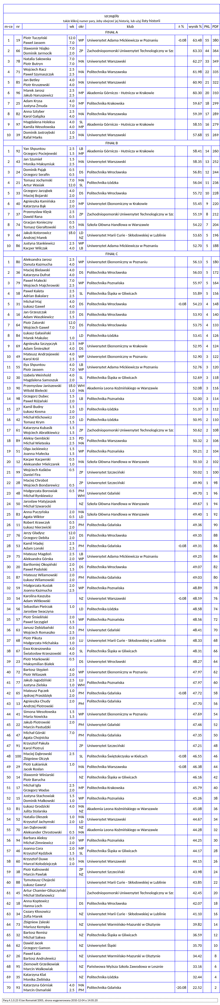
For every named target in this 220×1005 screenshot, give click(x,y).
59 (18, 587)
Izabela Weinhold (37, 375)
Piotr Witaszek (34, 674)
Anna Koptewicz (36, 900)
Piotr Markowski (36, 659)
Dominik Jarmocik (37, 53)
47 (18, 735)
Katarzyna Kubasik (37, 427)
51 (18, 451)
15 (18, 798)
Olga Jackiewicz (35, 448)
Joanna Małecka (36, 453)
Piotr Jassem (33, 369)
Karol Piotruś (33, 748)
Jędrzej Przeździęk (37, 695)
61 (18, 430)
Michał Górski (34, 732)
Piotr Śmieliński (35, 617)
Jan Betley (31, 79)
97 (18, 124)
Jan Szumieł (32, 159)
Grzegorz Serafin (36, 174)
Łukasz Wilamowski (38, 579)
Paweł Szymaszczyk (38, 74)
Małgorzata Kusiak (38, 585)
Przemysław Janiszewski (42, 385)
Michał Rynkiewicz (38, 495)
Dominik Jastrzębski (39, 132)
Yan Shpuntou (34, 148)
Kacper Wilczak (35, 248)
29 (18, 766)
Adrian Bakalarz (35, 295)
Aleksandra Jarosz (37, 259)
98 (18, 398)
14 (18, 777)
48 (18, 493)
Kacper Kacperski (36, 459)
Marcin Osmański (37, 989)
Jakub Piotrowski (36, 722)
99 (18, 472)
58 (18, 293)
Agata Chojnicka (36, 737)
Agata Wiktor (33, 516)
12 (18, 461)
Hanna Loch (32, 905)
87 (18, 577)
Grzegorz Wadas (36, 790)
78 (18, 61)
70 (18, 829)
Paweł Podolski (35, 569)
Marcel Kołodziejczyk (40, 863)
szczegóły (111, 15)
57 (18, 619)
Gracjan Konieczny (38, 222)
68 (18, 640)
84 (18, 335)
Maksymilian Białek (38, 663)
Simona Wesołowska (39, 711)
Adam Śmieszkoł (36, 348)
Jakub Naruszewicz (38, 95)
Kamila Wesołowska (39, 126)
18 (18, 903)
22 (18, 724)
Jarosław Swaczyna (38, 611)
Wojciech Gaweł (36, 327)
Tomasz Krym (33, 422)
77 (18, 682)
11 (18, 524)
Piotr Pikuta (32, 638)
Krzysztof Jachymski (39, 821)
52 (18, 819)
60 (18, 861)
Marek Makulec (35, 337)
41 (18, 714)
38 (18, 871)
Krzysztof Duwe (35, 858)
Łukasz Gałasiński (37, 333)
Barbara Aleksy (35, 837)
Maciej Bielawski (36, 269)
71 (18, 71)
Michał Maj (32, 301)
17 (18, 787)
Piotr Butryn (33, 63)
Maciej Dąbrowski (37, 753)
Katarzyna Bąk (34, 206)
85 (18, 82)
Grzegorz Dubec (36, 396)
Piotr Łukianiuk (35, 764)
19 (18, 40)
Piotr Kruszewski (36, 84)
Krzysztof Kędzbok (37, 853)
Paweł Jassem (34, 42)
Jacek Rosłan (33, 769)
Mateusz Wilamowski (40, 574)
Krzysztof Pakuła (36, 743)
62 (18, 945)
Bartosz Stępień (35, 669)
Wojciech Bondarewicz (41, 485)
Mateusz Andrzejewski (41, 354)
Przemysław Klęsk (37, 211)
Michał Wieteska (36, 443)
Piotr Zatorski (34, 322)
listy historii (151, 20)
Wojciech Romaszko (39, 632)
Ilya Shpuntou (34, 364)
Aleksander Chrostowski (42, 832)
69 (18, 346)
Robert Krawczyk (36, 522)
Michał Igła (32, 785)
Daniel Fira (31, 474)
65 (18, 693)
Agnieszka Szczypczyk (40, 343)
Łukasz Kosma (34, 411)
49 (18, 356)
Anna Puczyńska (36, 511)
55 (18, 367)
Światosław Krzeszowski (42, 653)
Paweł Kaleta (33, 291)
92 (18, 151)
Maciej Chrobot (35, 480)
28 (18, 482)
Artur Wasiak (33, 185)
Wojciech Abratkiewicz (41, 432)
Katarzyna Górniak (38, 985)
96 (18, 92)
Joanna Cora (33, 848)
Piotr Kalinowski (36, 869)
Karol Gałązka (34, 116)
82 (18, 113)
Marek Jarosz (33, 90)
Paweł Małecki (34, 280)
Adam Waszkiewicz (38, 316)
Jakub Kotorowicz (37, 232)
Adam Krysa (32, 100)
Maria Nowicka (35, 716)
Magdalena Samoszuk (40, 380)
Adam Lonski (33, 548)
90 (18, 388)
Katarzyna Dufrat (36, 274)
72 (18, 672)
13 (18, 703)
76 (18, 535)
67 (18, 651)
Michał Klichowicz (37, 417)
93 (18, 987)
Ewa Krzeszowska (37, 648)
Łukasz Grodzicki (36, 806)
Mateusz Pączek (36, 690)
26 (18, 955)
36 (18, 272)
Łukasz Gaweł (34, 306)
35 (18, 977)
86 (18, 245)
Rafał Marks (32, 137)
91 (18, 745)
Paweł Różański (35, 401)
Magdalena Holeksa (39, 121)
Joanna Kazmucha (37, 590)
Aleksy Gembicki (36, 438)
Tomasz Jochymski (37, 180)
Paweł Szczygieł (35, 621)
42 (18, 419)
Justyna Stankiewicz (39, 243)
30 (18, 377)
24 (18, 172)
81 (18, 808)
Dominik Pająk (34, 169)
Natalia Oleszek (35, 816)
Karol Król (31, 358)
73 (18, 924)
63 (18, 629)
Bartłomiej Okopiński (40, 564)
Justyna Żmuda (35, 105)
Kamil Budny (33, 406)
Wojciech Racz (34, 69)
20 (18, 566)
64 (18, 325)
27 (18, 409)
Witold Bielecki (35, 390)
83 (18, 514)
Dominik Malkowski (39, 800)
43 (18, 161)
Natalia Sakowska (37, 58)
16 (18, 314)
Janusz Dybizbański (38, 627)
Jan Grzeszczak (35, 312)
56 (18, 608)
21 (18, 182)
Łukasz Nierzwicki (37, 527)
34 (18, 913)
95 (18, 966)
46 (18, 850)
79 (18, 282)
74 (18, 224)
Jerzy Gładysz (33, 532)
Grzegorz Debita (36, 537)
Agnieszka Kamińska (39, 201)
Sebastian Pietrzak (38, 606)
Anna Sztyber (33, 111)
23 (18, 661)
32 (18, 934)
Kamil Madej (33, 543)
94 (18, 840)
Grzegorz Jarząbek (37, 190)
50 (18, 503)
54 (18, 598)
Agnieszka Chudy (36, 701)
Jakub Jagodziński (37, 680)
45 (18, 892)
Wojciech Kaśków (37, 469)
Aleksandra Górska (38, 558)
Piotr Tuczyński (35, 37)
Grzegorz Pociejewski (40, 153)
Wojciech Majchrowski (41, 285)
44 (18, 235)
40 (18, 203)
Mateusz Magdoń (37, 553)
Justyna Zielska (35, 684)
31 (18, 303)
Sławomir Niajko (36, 48)
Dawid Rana (33, 216)
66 (18, 50)
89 (18, 440)
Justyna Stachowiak (38, 795)
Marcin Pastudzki (37, 727)
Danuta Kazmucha (37, 264)
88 (18, 882)
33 (18, 193)
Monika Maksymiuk (39, 164)
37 (18, 214)
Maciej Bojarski (35, 195)
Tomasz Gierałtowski (39, 227)
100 (18, 756)
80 (18, 261)
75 (18, 556)
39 (18, 134)
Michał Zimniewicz (38, 842)
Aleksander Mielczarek (41, 464)
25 (18, 103)
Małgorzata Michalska (40, 642)
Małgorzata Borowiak (40, 490)
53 (18, 545)
